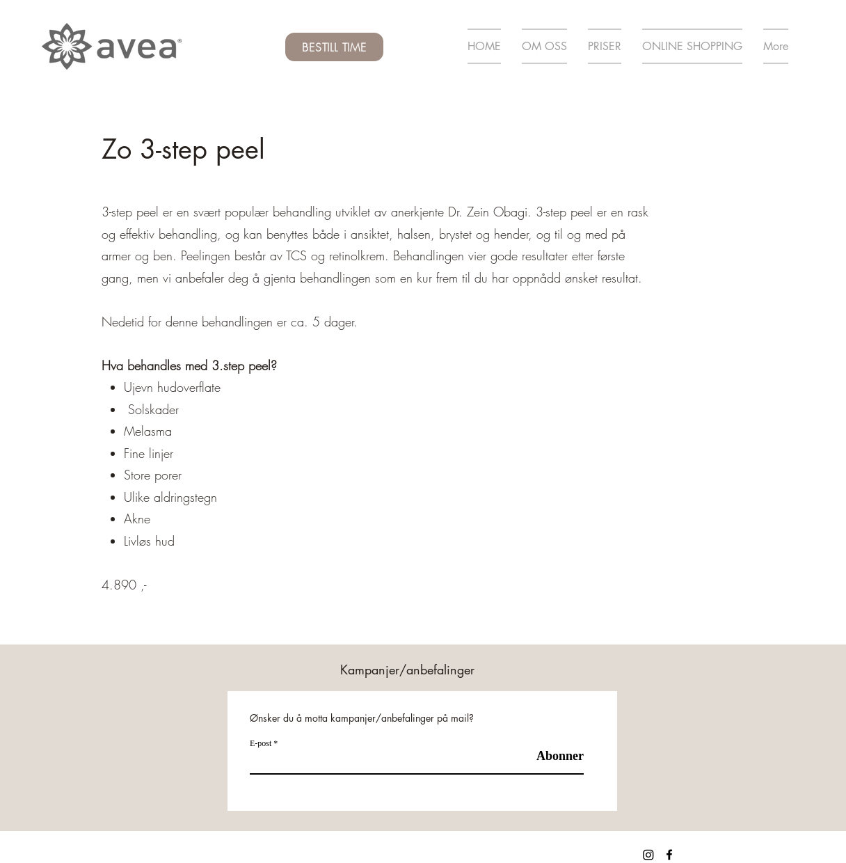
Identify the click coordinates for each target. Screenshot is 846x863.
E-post (260, 743)
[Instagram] (648, 855)
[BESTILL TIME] (334, 47)
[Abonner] (548, 756)
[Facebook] (669, 855)
